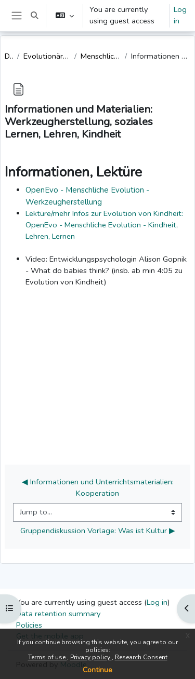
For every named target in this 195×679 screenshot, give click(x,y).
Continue (97, 670)
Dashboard (9, 56)
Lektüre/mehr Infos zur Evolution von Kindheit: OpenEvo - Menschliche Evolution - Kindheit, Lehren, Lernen (104, 224)
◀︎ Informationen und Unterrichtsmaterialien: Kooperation (99, 487)
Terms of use (47, 657)
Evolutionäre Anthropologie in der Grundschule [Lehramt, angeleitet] (47, 56)
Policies (29, 625)
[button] (34, 15)
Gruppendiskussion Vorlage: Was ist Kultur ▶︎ (97, 530)
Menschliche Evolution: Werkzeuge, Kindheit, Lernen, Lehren (100, 56)
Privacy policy (91, 657)
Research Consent (141, 657)
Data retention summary (58, 613)
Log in (180, 15)
